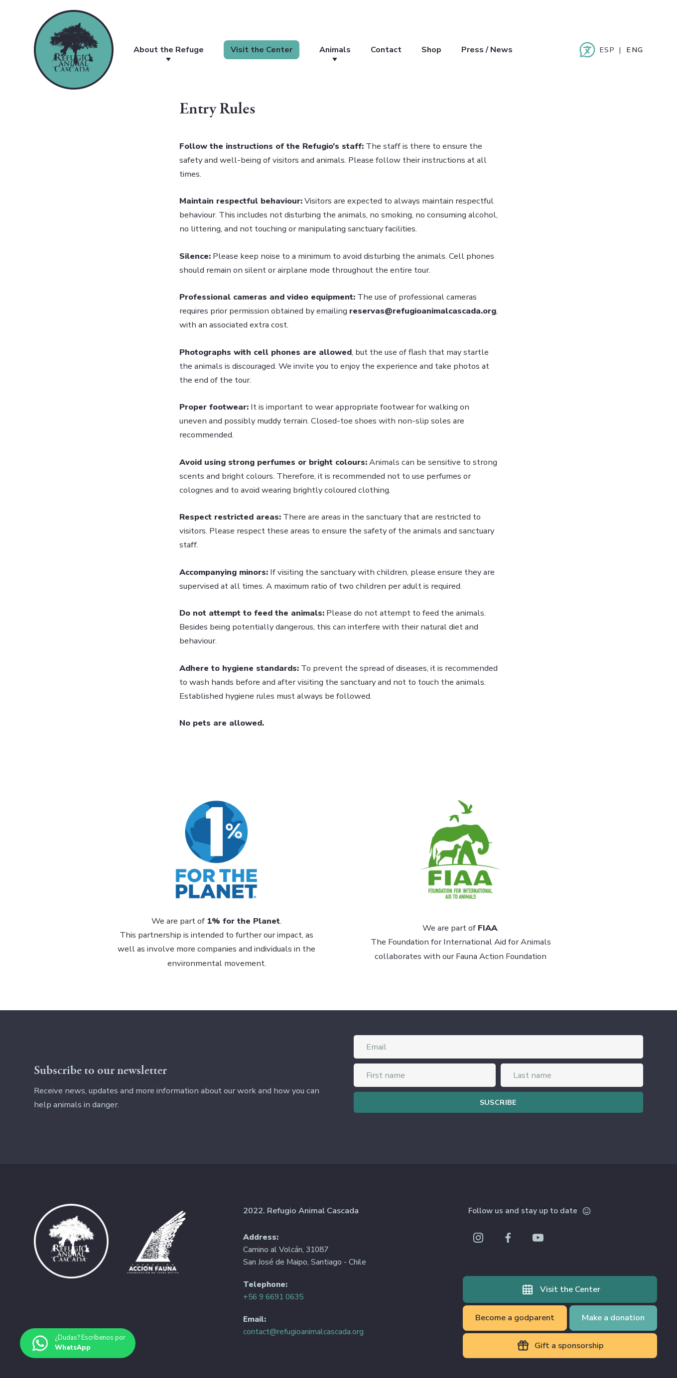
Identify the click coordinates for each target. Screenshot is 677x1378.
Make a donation (613, 1317)
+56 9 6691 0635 (273, 1296)
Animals (343, 50)
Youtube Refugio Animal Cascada (538, 1238)
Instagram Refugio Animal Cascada (478, 1238)
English (634, 50)
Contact (396, 50)
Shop (443, 50)
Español (607, 50)
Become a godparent (514, 1317)
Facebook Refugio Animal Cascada (508, 1238)
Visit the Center (267, 50)
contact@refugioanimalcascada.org (303, 1331)
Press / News (501, 50)
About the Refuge (171, 50)
